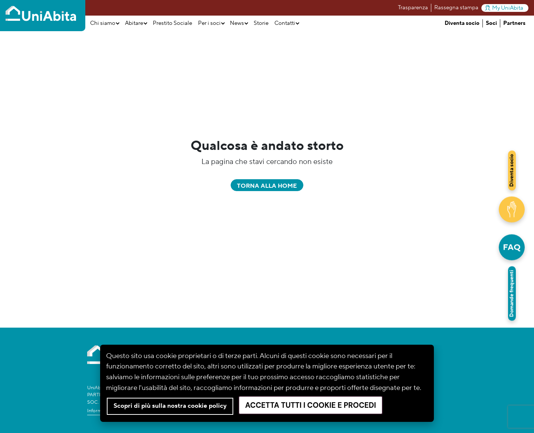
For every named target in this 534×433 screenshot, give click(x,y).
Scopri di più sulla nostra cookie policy (170, 406)
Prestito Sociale (172, 23)
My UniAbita (504, 8)
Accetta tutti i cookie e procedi (310, 405)
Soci (491, 23)
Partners (514, 23)
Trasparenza (413, 7)
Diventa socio (462, 23)
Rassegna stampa (456, 7)
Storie (261, 23)
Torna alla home (267, 186)
